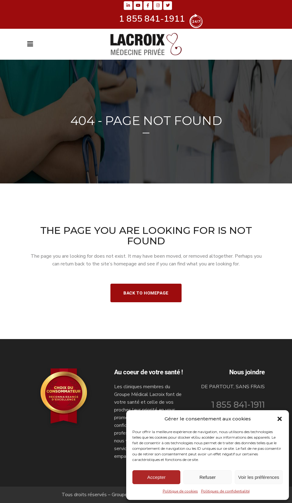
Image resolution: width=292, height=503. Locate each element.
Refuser (208, 477)
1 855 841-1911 (238, 405)
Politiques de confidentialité (225, 491)
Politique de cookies (180, 491)
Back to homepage (146, 292)
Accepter (156, 477)
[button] (280, 419)
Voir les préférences (258, 477)
